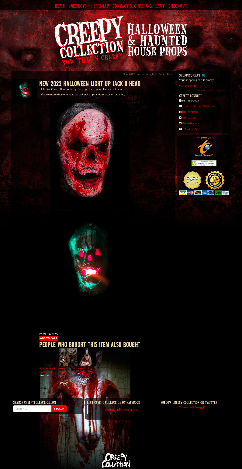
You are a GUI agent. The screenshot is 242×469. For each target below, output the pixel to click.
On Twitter (188, 117)
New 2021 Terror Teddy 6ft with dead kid (66, 374)
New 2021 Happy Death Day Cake (85, 372)
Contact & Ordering (132, 6)
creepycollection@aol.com (198, 106)
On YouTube (190, 129)
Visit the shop (187, 85)
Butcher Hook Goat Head (47, 370)
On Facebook (190, 112)
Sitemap (101, 6)
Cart (160, 6)
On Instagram (190, 123)
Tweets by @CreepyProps (194, 407)
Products (79, 6)
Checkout (177, 6)
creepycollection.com (121, 409)
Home (60, 6)
